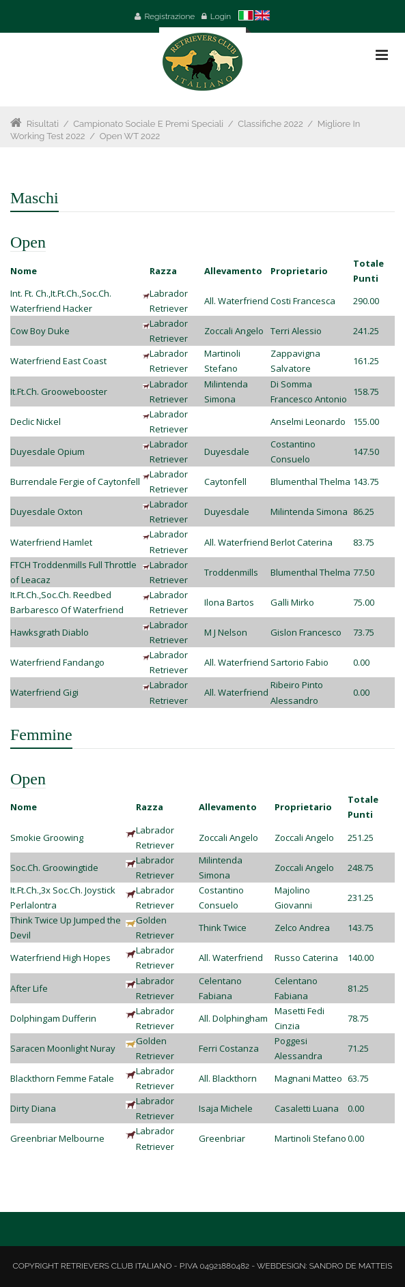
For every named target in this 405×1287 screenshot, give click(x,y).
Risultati (43, 124)
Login (221, 16)
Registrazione (169, 16)
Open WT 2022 (130, 136)
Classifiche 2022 (270, 124)
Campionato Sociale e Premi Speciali (148, 124)
